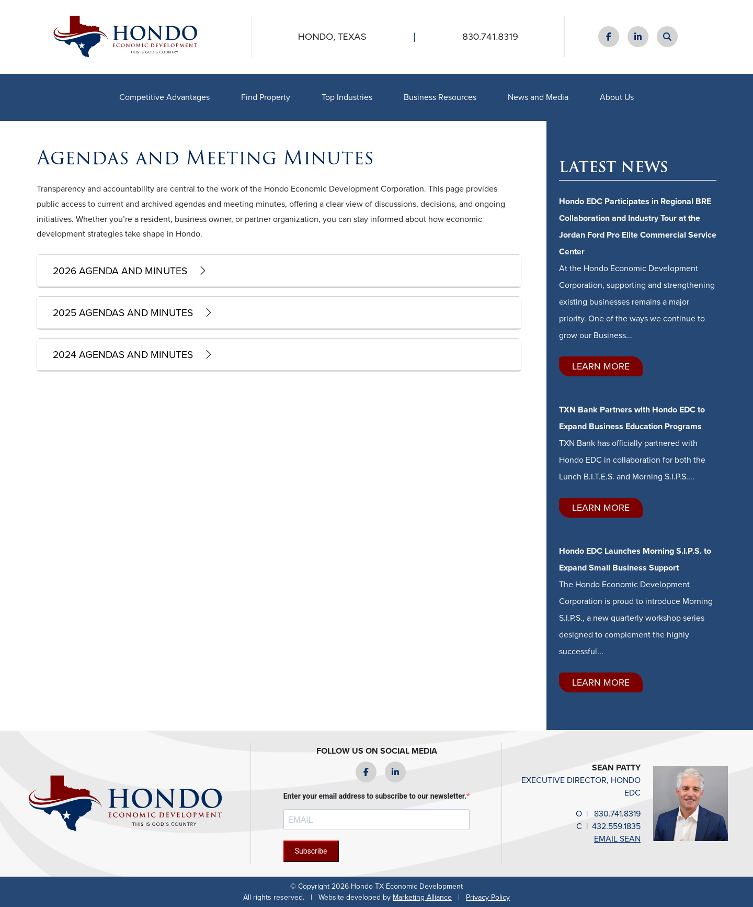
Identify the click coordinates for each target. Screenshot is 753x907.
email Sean (617, 839)
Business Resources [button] (440, 97)
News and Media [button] (538, 97)
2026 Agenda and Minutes (120, 270)
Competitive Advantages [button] (164, 97)
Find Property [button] (265, 97)
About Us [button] (617, 97)
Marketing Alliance (422, 897)
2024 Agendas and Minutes (123, 354)
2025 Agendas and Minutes (123, 312)
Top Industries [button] (347, 97)
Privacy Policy (488, 897)
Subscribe (311, 851)
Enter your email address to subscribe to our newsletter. (374, 796)
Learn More (601, 366)
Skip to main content (0, 8)
